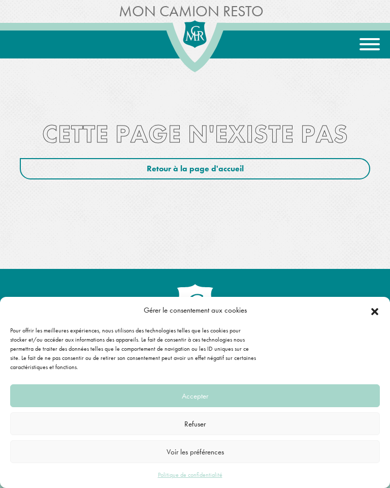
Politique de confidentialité (190, 475)
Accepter (195, 396)
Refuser (195, 424)
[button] (375, 310)
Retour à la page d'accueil (195, 168)
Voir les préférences (195, 452)
